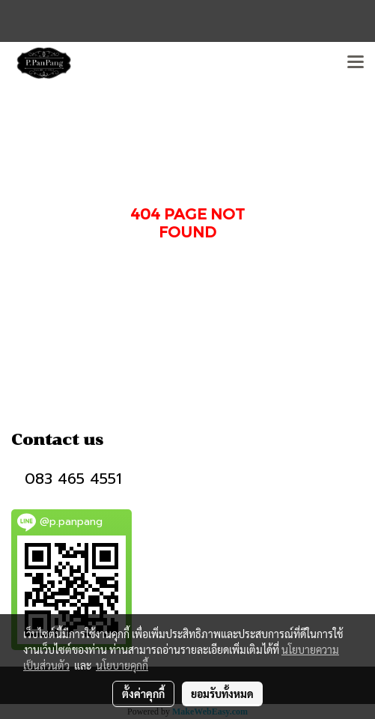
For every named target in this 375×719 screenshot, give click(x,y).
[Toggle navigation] (355, 62)
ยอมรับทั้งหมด (222, 693)
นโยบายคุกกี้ (122, 665)
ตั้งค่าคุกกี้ (143, 693)
